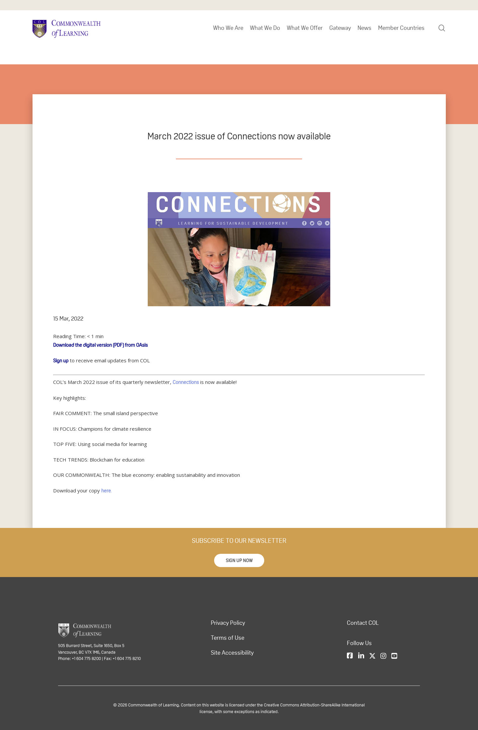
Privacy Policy (228, 623)
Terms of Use (227, 637)
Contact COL (363, 623)
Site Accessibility (232, 652)
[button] (239, 560)
